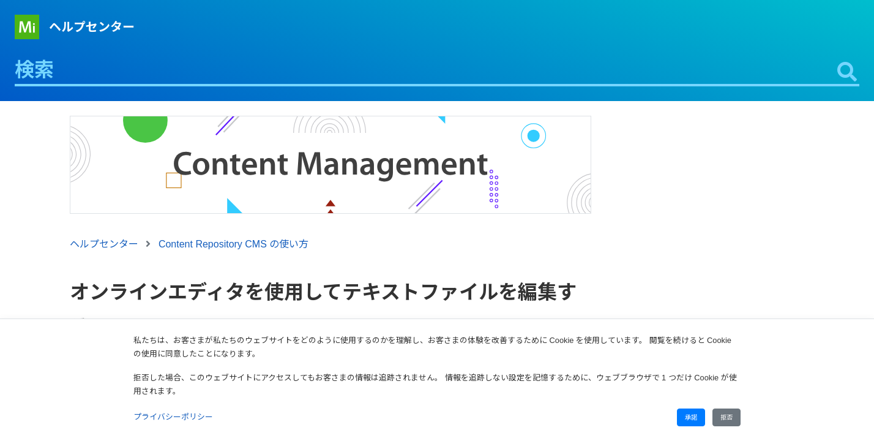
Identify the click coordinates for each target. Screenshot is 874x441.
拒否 (726, 417)
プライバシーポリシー (173, 416)
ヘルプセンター (92, 27)
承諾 (691, 417)
